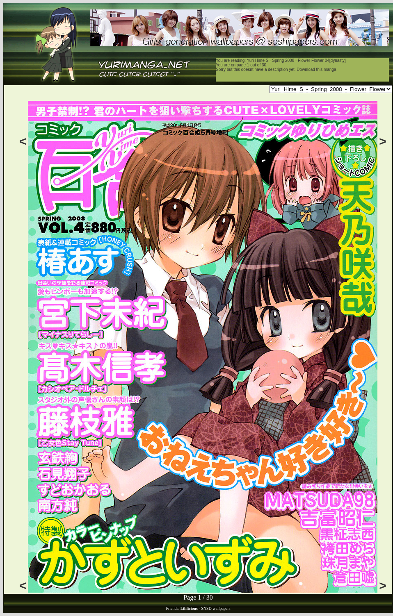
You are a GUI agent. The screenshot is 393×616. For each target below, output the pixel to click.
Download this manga (316, 69)
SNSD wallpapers (215, 608)
